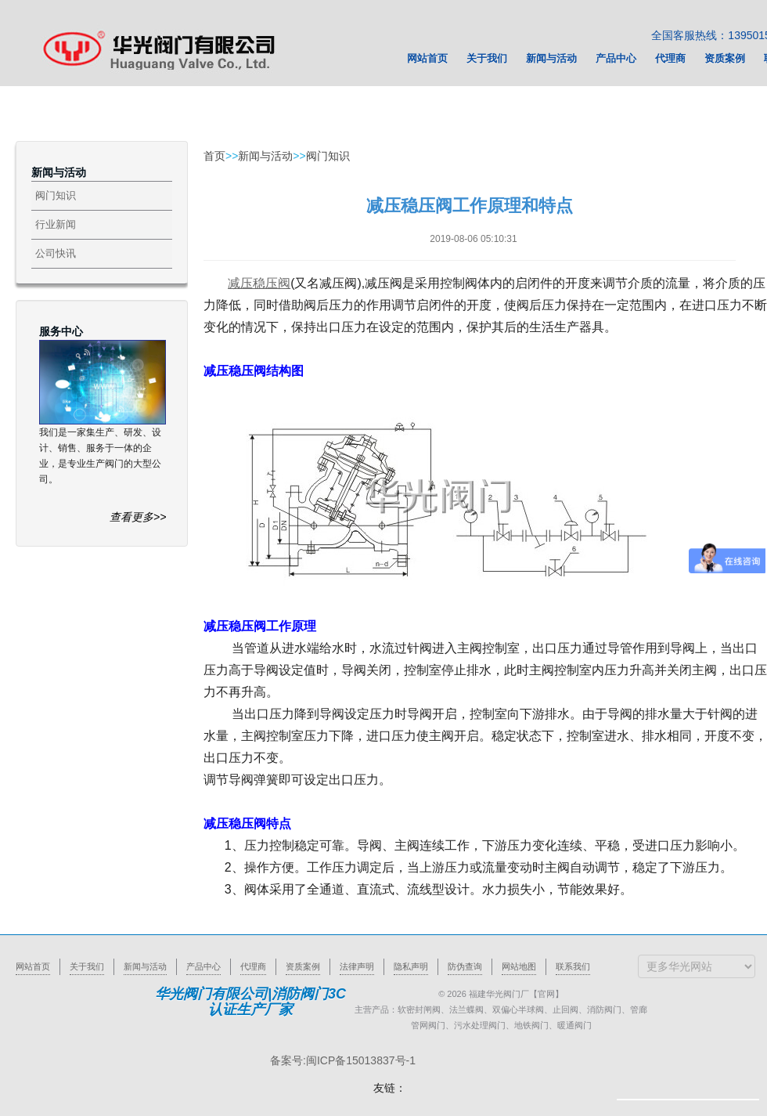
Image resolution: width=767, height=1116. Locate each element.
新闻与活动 (265, 156)
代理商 (253, 966)
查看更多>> (138, 517)
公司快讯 (55, 253)
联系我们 (573, 966)
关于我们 (87, 966)
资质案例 (303, 966)
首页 (214, 156)
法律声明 (357, 966)
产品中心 (203, 966)
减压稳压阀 (259, 283)
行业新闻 (55, 224)
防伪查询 (465, 966)
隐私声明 (411, 966)
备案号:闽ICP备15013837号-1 (343, 1060)
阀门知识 (55, 195)
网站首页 (33, 966)
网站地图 (519, 966)
